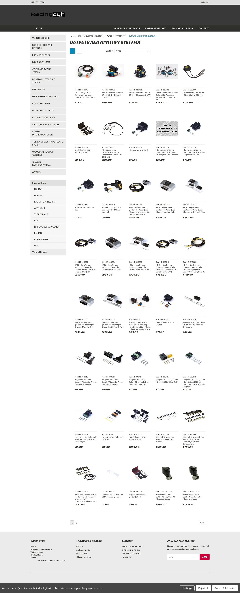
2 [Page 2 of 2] (76, 523)
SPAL (36, 245)
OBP (36, 220)
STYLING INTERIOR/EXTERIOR (42, 133)
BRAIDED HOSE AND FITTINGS (42, 46)
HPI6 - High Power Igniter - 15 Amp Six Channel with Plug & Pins (139, 267)
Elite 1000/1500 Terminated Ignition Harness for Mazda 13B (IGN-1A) (111, 153)
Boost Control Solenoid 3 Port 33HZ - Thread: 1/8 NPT (112, 95)
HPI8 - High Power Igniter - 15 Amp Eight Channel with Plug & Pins (112, 324)
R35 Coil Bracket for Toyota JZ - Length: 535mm (165, 439)
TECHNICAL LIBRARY (182, 28)
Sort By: (109, 51)
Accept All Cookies (225, 588)
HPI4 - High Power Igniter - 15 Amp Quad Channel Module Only (165, 209)
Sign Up (86, 550)
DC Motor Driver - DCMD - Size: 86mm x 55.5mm (194, 94)
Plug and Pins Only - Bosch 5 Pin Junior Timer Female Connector (85, 382)
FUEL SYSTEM (38, 89)
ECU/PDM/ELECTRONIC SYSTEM (43, 81)
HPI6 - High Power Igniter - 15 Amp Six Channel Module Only (110, 267)
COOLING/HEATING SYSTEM (41, 70)
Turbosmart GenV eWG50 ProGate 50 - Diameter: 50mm (192, 496)
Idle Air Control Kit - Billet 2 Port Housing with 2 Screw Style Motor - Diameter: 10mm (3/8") (139, 325)
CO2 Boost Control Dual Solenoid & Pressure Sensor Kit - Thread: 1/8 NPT (166, 96)
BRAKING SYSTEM (41, 62)
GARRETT (38, 195)
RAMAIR (38, 233)
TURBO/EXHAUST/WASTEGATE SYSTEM (46, 143)
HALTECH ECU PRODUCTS (116, 36)
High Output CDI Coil (137, 150)
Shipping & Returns (84, 557)
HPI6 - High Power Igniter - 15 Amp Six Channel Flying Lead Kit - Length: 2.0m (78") (85, 268)
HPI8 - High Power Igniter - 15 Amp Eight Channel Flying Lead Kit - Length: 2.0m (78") (166, 268)
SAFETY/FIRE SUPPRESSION (45, 124)
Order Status (81, 553)
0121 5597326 (37, 2)
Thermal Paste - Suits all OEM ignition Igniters (111, 495)
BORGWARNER (41, 239)
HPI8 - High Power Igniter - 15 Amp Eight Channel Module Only (84, 324)
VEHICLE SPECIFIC (40, 38)
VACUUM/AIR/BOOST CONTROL (42, 153)
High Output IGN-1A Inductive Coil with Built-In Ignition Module (193, 152)
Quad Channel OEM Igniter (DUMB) (137, 438)
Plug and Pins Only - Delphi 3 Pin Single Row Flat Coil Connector (138, 382)
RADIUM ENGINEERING (45, 202)
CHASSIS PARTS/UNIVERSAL (41, 163)
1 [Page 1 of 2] (72, 523)
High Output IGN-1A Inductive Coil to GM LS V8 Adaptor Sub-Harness (167, 152)
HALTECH (38, 189)
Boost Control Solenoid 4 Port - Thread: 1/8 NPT (139, 94)
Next (203, 522)
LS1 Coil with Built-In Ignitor (165, 323)
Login (78, 550)
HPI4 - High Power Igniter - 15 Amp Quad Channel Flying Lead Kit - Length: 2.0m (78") (139, 211)
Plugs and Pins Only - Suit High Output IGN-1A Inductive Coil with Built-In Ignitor (194, 383)
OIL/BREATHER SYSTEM (43, 117)
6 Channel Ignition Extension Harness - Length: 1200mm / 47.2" (84, 95)
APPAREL (36, 172)
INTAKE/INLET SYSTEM (43, 110)
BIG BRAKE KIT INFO (155, 28)
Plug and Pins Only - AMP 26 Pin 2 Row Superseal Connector (194, 324)
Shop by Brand (39, 183)
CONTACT (204, 28)
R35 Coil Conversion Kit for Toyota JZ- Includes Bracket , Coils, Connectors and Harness (85, 498)
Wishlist (205, 2)
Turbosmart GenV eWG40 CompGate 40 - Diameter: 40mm (166, 496)
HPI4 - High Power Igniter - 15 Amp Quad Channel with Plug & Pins (193, 209)
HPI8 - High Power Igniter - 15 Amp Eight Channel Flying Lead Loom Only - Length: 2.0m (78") (194, 269)
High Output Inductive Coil (84, 208)
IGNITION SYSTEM (41, 103)
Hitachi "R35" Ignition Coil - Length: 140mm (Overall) (110, 209)
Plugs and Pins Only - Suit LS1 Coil (112, 438)
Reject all (203, 588)
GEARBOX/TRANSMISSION (45, 96)
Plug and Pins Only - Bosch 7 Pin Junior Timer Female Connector (112, 382)
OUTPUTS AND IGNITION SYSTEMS (142, 36)
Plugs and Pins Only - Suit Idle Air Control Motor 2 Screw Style (85, 439)
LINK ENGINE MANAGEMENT (47, 227)
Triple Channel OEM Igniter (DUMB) (137, 495)
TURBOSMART (41, 214)
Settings (187, 588)
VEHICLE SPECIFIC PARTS (127, 28)
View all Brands (39, 252)
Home (72, 36)
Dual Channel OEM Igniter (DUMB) (82, 151)
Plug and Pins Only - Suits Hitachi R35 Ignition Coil (167, 381)
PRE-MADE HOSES (41, 55)
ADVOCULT (39, 208)
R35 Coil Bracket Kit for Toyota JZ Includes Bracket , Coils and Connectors (193, 440)
